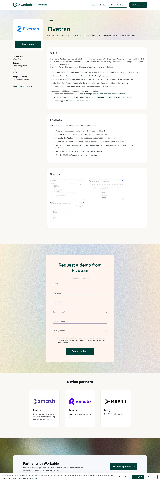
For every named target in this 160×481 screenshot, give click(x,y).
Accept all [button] (138, 477)
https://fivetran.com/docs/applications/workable (106, 94)
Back (51, 20)
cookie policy (34, 478)
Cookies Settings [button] (125, 477)
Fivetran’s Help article (21, 86)
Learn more (28, 44)
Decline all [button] (151, 477)
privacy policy (67, 320)
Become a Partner (99, 5)
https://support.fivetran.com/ (77, 101)
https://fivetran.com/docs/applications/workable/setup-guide (109, 97)
